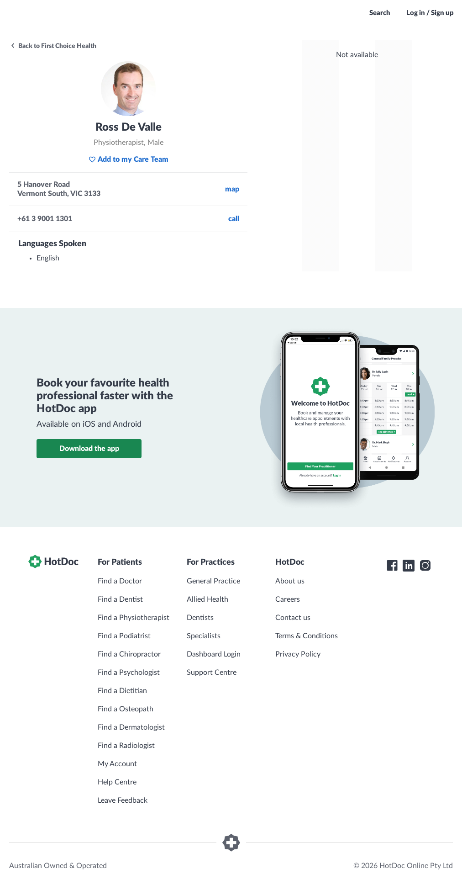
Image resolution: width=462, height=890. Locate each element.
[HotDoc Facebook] (392, 566)
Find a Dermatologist (131, 727)
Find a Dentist (120, 599)
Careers (287, 599)
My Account (117, 764)
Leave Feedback (122, 800)
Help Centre (117, 782)
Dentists (200, 617)
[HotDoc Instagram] (425, 566)
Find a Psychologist (129, 672)
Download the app (89, 448)
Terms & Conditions (306, 636)
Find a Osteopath (125, 709)
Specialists (203, 636)
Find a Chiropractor (129, 654)
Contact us (292, 617)
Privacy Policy (297, 654)
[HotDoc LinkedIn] (408, 566)
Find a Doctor (120, 581)
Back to (53, 46)
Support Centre (211, 672)
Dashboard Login (214, 654)
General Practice (213, 581)
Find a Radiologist (126, 745)
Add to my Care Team (128, 159)
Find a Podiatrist (124, 636)
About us (289, 581)
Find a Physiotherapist (133, 617)
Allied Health (207, 599)
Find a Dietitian (122, 690)
